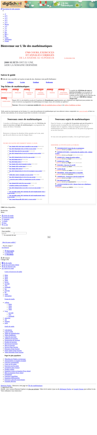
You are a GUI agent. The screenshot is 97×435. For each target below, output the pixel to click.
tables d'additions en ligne (73, 105)
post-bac (7, 290)
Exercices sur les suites (12, 366)
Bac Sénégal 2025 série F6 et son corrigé (20, 183)
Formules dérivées (10, 381)
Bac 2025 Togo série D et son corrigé (19, 151)
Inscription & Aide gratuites (10, 9)
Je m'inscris (5, 247)
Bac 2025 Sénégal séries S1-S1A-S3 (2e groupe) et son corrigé (25, 171)
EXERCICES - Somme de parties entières (68, 157)
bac (6, 289)
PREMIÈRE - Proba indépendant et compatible (70, 172)
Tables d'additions (10, 335)
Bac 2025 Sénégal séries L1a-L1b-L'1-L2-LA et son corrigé (25, 187)
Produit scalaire (6, 101)
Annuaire (5, 219)
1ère (6, 285)
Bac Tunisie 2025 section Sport (17, 166)
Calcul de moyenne (11, 337)
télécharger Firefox (65, 389)
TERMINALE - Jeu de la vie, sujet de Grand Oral (70, 176)
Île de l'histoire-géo (9, 266)
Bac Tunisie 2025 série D (15, 168)
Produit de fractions (11, 342)
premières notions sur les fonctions (18, 185)
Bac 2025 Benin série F (15, 161)
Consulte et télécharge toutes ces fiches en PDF (68, 57)
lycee (6, 311)
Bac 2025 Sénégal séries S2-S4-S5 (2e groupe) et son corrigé (25, 153)
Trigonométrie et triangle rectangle (15, 361)
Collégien (10, 82)
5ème (6, 277)
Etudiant (36, 82)
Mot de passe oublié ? (9, 242)
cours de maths (83, 111)
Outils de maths (9, 326)
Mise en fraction (10, 345)
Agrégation (8, 39)
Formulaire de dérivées (29, 93)
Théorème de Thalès (6, 92)
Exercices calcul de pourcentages (15, 380)
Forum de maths (8, 217)
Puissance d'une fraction (12, 349)
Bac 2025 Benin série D (15, 159)
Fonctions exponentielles (40, 93)
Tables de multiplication (12, 333)
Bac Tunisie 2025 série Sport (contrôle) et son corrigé (23, 146)
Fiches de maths (8, 215)
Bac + (6, 34)
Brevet (7, 24)
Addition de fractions (11, 338)
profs (6, 323)
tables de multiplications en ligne (51, 105)
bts (5, 292)
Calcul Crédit (9, 331)
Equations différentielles (12, 378)
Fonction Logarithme (11, 376)
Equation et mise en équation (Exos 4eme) (18, 371)
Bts (6, 36)
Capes (6, 38)
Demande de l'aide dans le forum (51, 65)
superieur (7, 318)
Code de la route (8, 268)
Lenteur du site (61, 169)
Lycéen (22, 82)
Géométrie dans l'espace (12, 367)
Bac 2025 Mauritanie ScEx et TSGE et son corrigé (22, 148)
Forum (7, 41)
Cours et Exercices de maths (13, 271)
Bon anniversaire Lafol (63, 180)
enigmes (7, 321)
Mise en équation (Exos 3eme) (14, 373)
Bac (6, 32)
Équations (52, 92)
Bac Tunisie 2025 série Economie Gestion (20, 164)
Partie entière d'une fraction (13, 350)
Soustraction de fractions (12, 340)
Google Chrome (79, 389)
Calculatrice (8, 330)
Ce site (5, 225)
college (7, 302)
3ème (6, 280)
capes (6, 294)
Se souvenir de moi (10, 235)
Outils (4, 221)
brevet (6, 282)
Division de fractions (11, 343)
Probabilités (8, 374)
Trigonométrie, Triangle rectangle (63, 93)
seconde (7, 284)
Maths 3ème (18, 92)
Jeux (4, 223)
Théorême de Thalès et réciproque (15, 359)
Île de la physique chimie (10, 265)
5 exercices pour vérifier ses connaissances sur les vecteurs (24, 179)
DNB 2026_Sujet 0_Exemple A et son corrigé (21, 174)
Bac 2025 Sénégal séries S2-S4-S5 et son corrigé (22, 157)
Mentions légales (6, 385)
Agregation (8, 296)
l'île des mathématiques (35, 385)
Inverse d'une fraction (11, 347)
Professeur (49, 82)
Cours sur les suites (11, 364)
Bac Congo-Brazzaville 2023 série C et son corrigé (22, 199)
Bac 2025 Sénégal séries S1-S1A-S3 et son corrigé (22, 177)
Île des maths (7, 263)
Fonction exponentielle (12, 362)
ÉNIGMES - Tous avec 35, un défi (66, 165)
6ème (6, 275)
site (6, 320)
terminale (7, 287)
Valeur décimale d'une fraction (14, 352)
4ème (6, 278)
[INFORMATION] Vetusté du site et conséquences (70, 148)
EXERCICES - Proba (63, 161)
